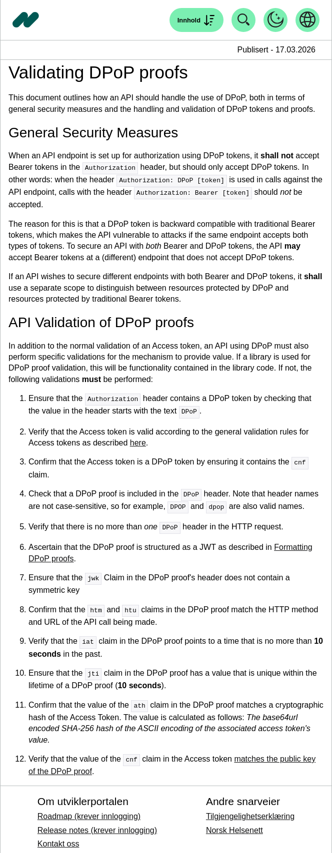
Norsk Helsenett (234, 823)
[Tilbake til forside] (26, 20)
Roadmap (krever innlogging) (89, 809)
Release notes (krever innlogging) (97, 823)
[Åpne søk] (197, 20)
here (138, 440)
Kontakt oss (59, 836)
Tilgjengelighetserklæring (250, 809)
